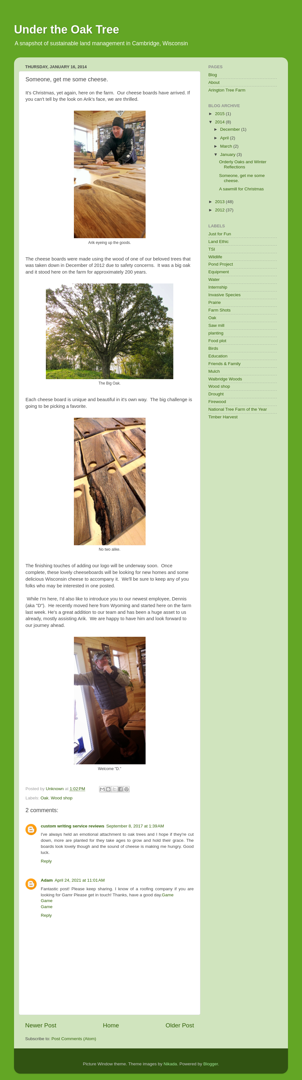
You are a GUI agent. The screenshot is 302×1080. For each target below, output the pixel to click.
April (225, 138)
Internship (217, 287)
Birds (213, 348)
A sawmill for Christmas (241, 189)
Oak (44, 798)
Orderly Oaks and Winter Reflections (243, 164)
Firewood (217, 401)
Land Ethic (218, 241)
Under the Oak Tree (66, 29)
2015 (220, 113)
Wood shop (62, 798)
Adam (47, 880)
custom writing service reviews (72, 826)
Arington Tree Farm (226, 90)
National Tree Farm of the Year (237, 409)
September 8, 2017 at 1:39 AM (135, 826)
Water (214, 279)
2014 (220, 122)
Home (111, 1025)
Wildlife (215, 256)
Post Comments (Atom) (74, 1038)
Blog (212, 74)
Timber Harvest (223, 417)
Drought (216, 394)
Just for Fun (219, 233)
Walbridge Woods (225, 379)
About (213, 82)
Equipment (218, 271)
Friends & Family (224, 363)
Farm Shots (219, 310)
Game (168, 895)
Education (217, 356)
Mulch (214, 371)
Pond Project (220, 264)
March (226, 146)
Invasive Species (224, 294)
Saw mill (216, 325)
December (230, 129)
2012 (220, 210)
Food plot (217, 340)
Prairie (214, 302)
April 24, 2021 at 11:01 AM (80, 880)
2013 (220, 201)
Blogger (210, 1064)
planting (215, 333)
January (228, 154)
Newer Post (40, 1025)
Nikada (170, 1064)
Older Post (180, 1025)
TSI (211, 249)
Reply (46, 861)
